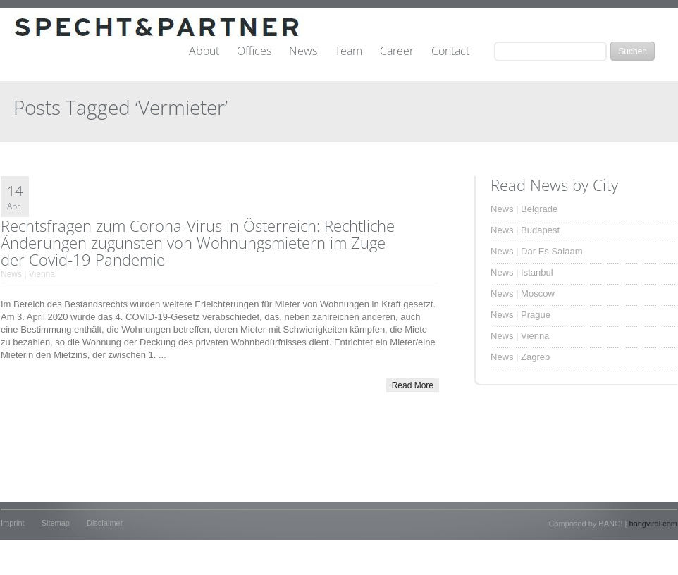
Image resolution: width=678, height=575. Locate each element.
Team (348, 51)
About (204, 51)
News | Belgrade (524, 209)
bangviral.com (653, 523)
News (303, 51)
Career (397, 51)
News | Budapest (525, 230)
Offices (254, 51)
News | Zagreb (520, 357)
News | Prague (520, 314)
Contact (450, 51)
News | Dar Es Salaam (537, 251)
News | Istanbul (522, 272)
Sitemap (56, 523)
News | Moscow (523, 293)
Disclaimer (105, 523)
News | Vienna (28, 274)
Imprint (13, 523)
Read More (412, 385)
